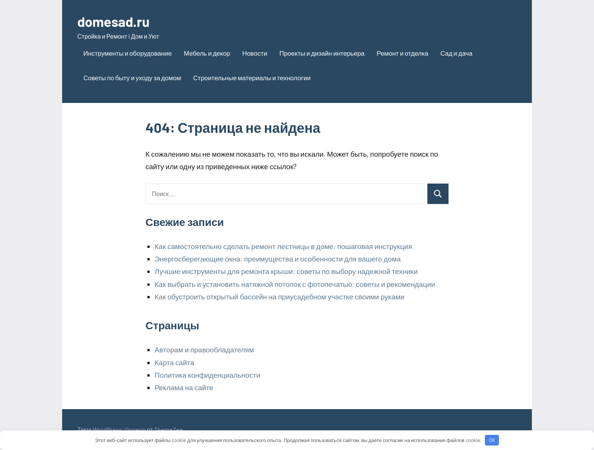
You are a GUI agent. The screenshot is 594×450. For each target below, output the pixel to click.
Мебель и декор (207, 53)
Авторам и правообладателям (204, 349)
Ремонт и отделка (402, 53)
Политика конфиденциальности (207, 375)
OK (492, 440)
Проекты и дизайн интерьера (321, 53)
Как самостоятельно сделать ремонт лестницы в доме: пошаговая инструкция (283, 246)
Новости (254, 53)
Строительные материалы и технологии (252, 77)
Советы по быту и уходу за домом (132, 77)
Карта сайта (174, 362)
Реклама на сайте (184, 387)
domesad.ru (113, 21)
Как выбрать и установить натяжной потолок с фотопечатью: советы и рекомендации (295, 284)
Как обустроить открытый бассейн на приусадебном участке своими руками (280, 296)
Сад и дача (456, 53)
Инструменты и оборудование (127, 53)
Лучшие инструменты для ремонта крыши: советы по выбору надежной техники (286, 271)
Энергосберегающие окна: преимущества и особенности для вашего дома (278, 258)
